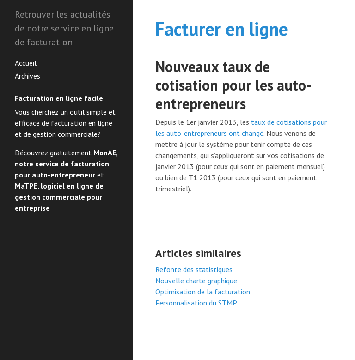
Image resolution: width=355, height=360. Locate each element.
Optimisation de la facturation (202, 291)
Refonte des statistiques (194, 269)
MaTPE (26, 185)
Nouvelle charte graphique (196, 280)
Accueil (26, 62)
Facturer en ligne (221, 29)
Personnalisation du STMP (196, 302)
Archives (27, 75)
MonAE (104, 152)
